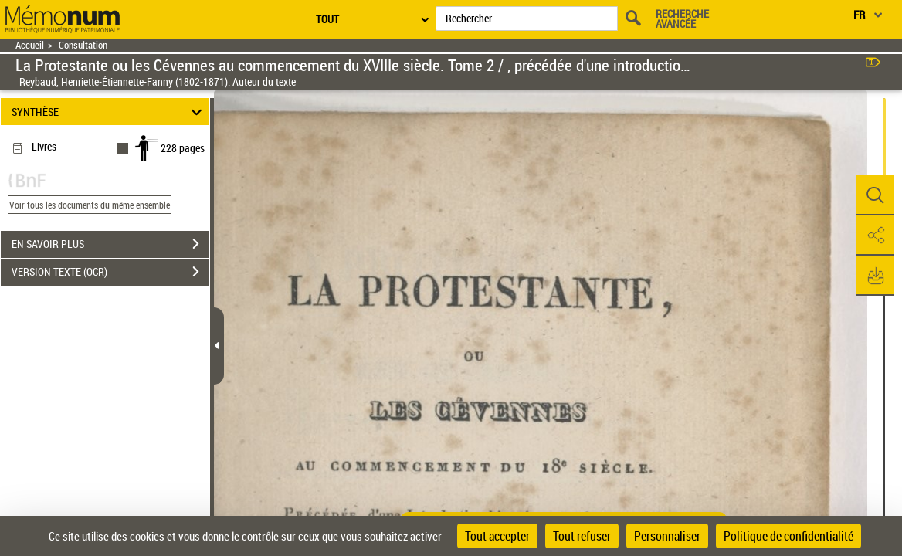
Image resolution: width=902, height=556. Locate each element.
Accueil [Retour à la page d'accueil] (29, 45)
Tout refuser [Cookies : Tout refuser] (582, 535)
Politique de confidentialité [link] (788, 535)
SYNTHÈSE (109, 111)
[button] (875, 195)
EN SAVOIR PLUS (110, 244)
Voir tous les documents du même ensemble (89, 204)
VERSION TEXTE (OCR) (110, 272)
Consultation (83, 45)
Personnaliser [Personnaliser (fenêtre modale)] (667, 535)
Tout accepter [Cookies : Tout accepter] (497, 535)
